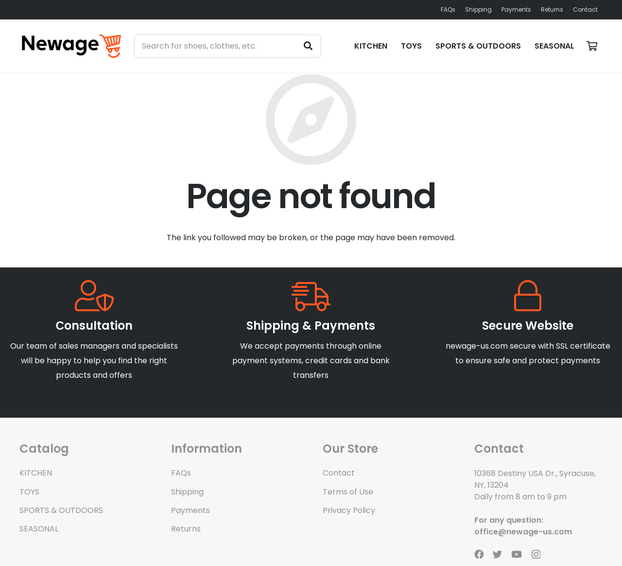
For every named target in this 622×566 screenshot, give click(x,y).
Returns (186, 528)
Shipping (187, 491)
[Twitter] (497, 554)
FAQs (181, 472)
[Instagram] (536, 554)
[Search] (308, 46)
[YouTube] (516, 554)
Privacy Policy (349, 510)
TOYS (29, 491)
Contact (339, 472)
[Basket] (592, 46)
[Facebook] (479, 554)
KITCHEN (35, 472)
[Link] (71, 46)
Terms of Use (348, 491)
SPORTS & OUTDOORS (61, 510)
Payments (190, 510)
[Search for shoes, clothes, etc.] (228, 46)
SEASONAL (38, 528)
